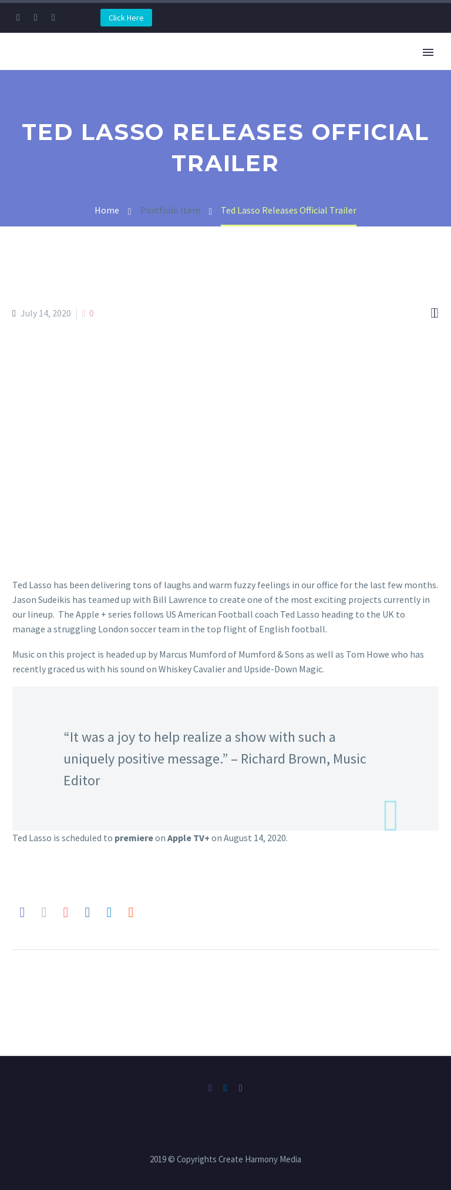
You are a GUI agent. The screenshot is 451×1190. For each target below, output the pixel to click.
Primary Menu (428, 52)
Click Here (126, 17)
